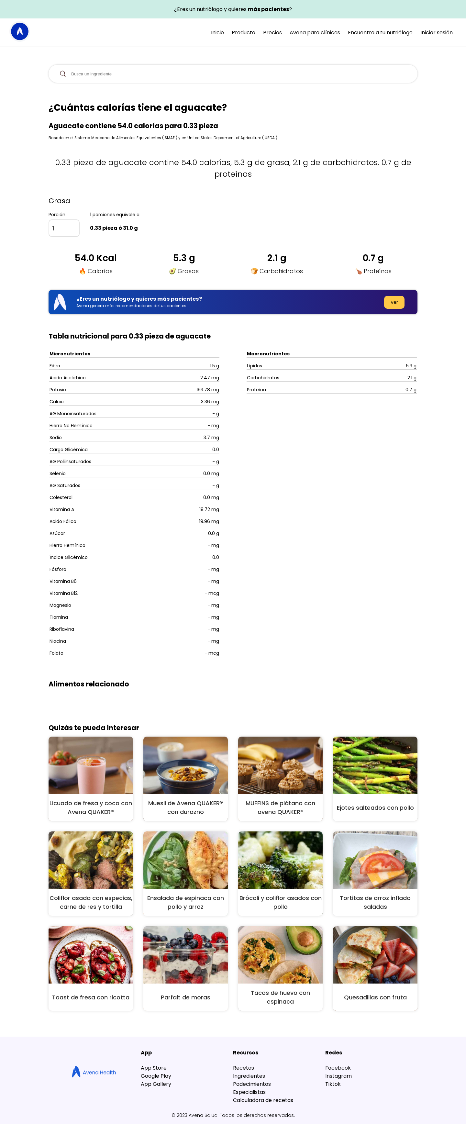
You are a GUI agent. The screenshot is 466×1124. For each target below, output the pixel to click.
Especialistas (249, 1092)
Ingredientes (249, 1076)
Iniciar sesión (436, 32)
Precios (272, 32)
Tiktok (333, 1084)
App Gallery (156, 1084)
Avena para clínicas (315, 32)
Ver (394, 302)
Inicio (217, 32)
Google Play (156, 1076)
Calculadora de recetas (263, 1100)
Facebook (338, 1068)
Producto (243, 32)
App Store (154, 1068)
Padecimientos (252, 1084)
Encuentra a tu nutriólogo (380, 32)
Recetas (243, 1068)
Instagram (338, 1076)
